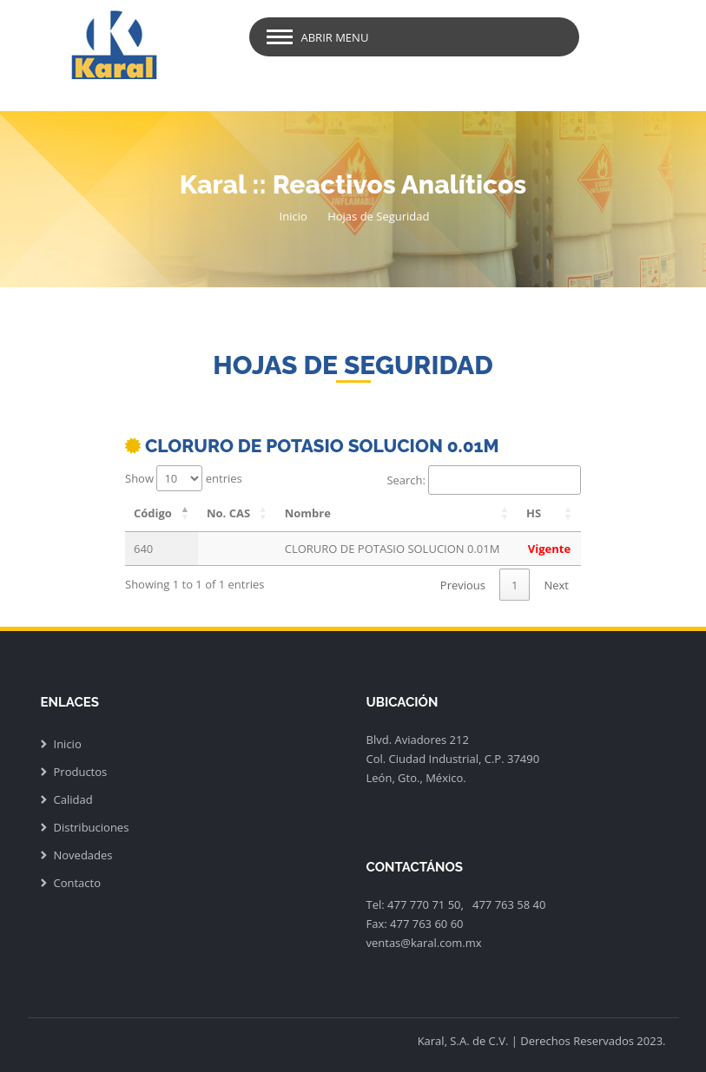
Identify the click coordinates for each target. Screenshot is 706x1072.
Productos (81, 771)
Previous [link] (462, 585)
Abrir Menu (335, 37)
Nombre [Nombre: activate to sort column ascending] (308, 513)
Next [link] (556, 585)
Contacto (78, 883)
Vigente (549, 548)
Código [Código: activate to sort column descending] (153, 513)
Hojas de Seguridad (378, 216)
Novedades (83, 855)
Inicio (293, 216)
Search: (483, 480)
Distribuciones (91, 827)
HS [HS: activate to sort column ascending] (533, 513)
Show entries (183, 478)
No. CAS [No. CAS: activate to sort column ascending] (228, 513)
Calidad (73, 799)
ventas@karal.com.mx (424, 942)
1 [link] (514, 585)
